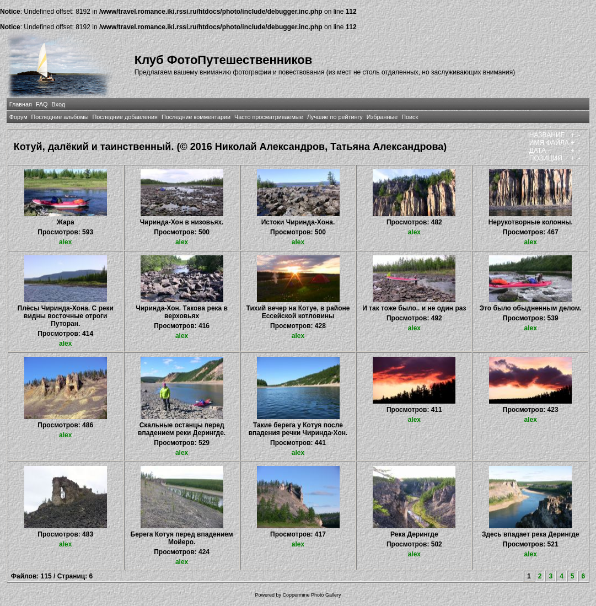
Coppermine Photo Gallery (311, 595)
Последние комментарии (196, 117)
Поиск (409, 117)
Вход (58, 104)
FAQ (42, 104)
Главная (20, 104)
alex (65, 242)
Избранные (382, 117)
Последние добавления (124, 117)
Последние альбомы (60, 117)
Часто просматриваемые (268, 117)
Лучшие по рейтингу (335, 117)
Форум (18, 117)
